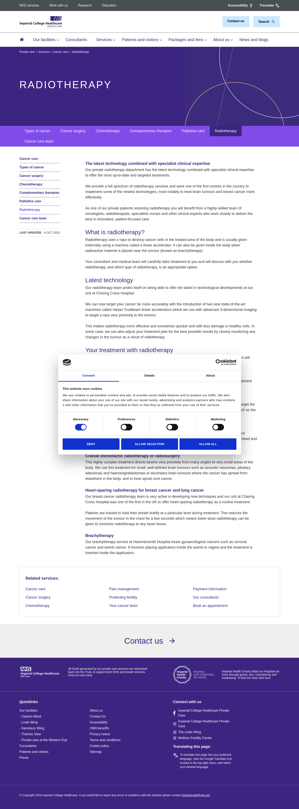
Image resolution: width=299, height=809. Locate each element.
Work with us (58, 5)
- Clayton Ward (30, 716)
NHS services (29, 5)
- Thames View (30, 734)
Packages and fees (186, 39)
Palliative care (193, 131)
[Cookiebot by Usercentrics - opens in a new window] (218, 362)
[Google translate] (269, 5)
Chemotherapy (108, 131)
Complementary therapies (151, 131)
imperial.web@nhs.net (196, 795)
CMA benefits (99, 728)
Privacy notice (100, 734)
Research (85, 5)
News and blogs (253, 39)
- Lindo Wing (29, 722)
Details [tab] (150, 375)
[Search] (272, 21)
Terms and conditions (105, 740)
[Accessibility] (240, 5)
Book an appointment (210, 606)
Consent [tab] (88, 375)
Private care (27, 51)
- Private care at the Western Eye (43, 740)
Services (104, 39)
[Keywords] (264, 22)
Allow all (208, 444)
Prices (24, 757)
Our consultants (206, 597)
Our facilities (44, 39)
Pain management (124, 589)
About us (221, 39)
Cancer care (60, 51)
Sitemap (96, 751)
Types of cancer (37, 131)
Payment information (210, 589)
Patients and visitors (140, 39)
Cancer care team (39, 141)
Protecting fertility (123, 597)
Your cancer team (123, 606)
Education (109, 5)
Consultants (76, 39)
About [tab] (210, 375)
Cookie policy (99, 746)
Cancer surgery (73, 131)
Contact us (235, 21)
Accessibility (99, 722)
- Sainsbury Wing (32, 728)
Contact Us (98, 716)
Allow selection (149, 444)
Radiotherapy (226, 131)
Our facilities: (29, 710)
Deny (91, 444)
